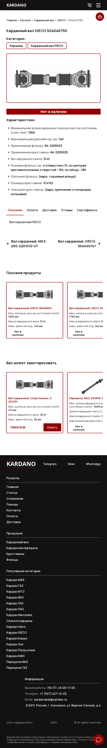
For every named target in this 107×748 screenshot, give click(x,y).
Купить (52, 427)
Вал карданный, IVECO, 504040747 (79, 243)
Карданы (16, 46)
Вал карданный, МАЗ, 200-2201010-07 (26, 243)
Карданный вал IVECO (47, 46)
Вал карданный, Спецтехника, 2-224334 (30, 400)
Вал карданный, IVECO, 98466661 (30, 308)
